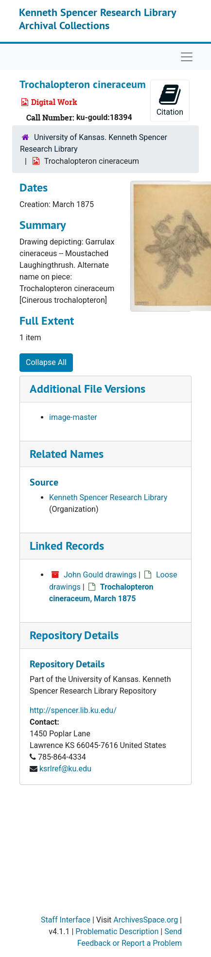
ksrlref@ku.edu (65, 768)
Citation (170, 100)
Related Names (67, 453)
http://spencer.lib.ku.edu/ (73, 710)
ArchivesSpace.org (145, 919)
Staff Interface (65, 919)
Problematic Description (116, 931)
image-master (73, 417)
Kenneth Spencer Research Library (108, 497)
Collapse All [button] (46, 362)
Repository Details (74, 635)
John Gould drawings (100, 574)
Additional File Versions (87, 388)
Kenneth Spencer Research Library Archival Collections (97, 18)
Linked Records (67, 545)
